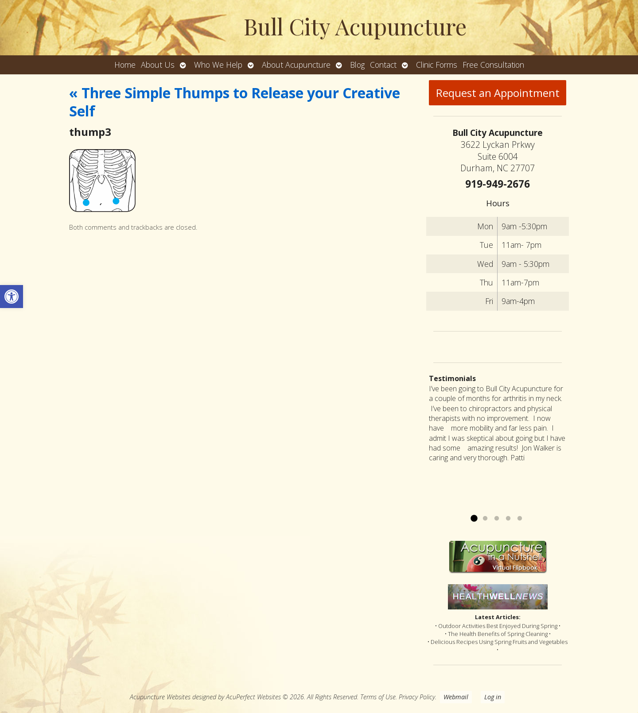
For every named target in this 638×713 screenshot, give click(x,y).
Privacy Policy (417, 697)
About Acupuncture (296, 64)
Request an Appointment (498, 92)
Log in (492, 697)
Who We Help (218, 64)
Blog (357, 64)
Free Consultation (493, 64)
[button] (11, 296)
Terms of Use (378, 697)
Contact (383, 64)
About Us (158, 64)
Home (125, 64)
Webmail (455, 697)
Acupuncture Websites (160, 697)
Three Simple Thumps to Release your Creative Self (234, 102)
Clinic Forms (436, 64)
